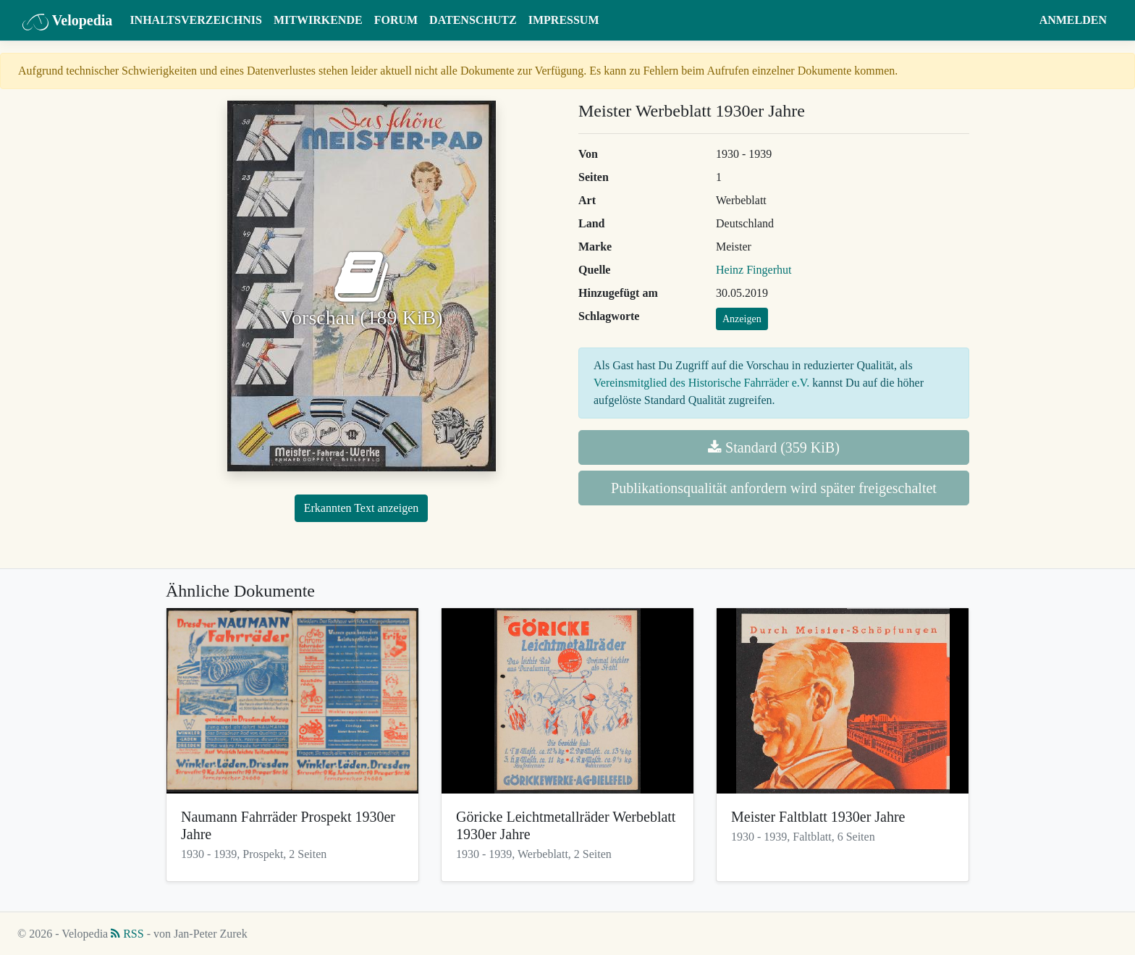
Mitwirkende (318, 20)
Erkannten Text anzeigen (361, 508)
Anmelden (1073, 20)
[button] (1019, 20)
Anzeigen (741, 319)
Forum (396, 20)
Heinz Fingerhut (753, 270)
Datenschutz (473, 20)
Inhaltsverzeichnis (196, 20)
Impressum (563, 20)
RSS (127, 933)
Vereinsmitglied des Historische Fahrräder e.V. (701, 382)
